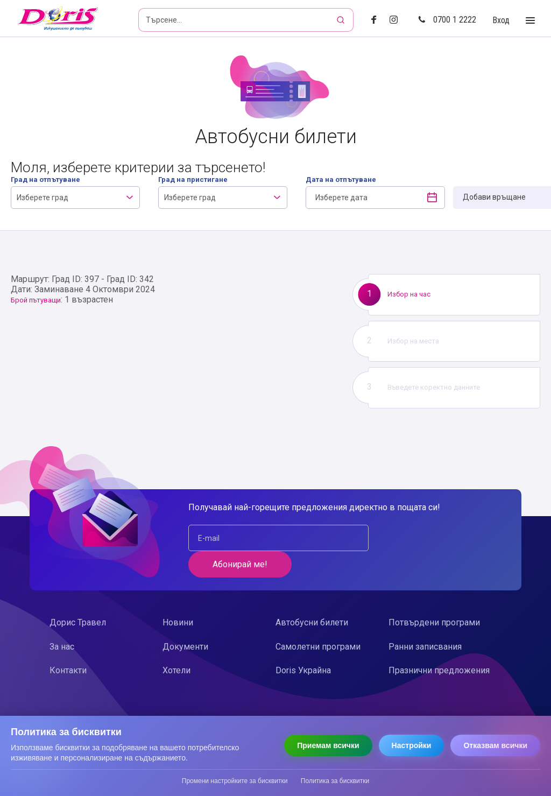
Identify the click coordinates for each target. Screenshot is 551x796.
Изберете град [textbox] (42, 197)
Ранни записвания (425, 620)
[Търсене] (341, 19)
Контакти (68, 644)
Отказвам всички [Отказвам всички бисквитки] (495, 745)
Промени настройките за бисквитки (235, 781)
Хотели (176, 644)
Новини (178, 596)
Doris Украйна (303, 644)
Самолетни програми (318, 620)
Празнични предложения (439, 644)
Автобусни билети (312, 596)
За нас (62, 620)
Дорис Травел (78, 596)
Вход (501, 20)
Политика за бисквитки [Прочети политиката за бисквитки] (335, 781)
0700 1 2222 (447, 20)
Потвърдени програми (434, 596)
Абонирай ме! (432, 538)
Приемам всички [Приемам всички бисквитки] (328, 745)
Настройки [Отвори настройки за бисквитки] (412, 745)
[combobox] (75, 197)
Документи (185, 620)
